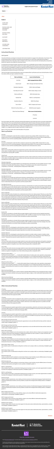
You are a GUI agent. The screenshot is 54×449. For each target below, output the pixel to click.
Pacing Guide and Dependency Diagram (7, 28)
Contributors (6, 48)
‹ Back (3, 16)
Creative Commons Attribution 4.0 (28, 439)
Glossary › (50, 415)
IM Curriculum (49, 0)
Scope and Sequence (5, 23)
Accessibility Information (29, 437)
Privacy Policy (22, 437)
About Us (50, 1)
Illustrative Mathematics (9, 439)
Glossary (5, 37)
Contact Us (50, 2)
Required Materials (5, 40)
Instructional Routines (6, 33)
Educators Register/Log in (47, 3)
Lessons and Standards (5, 45)
